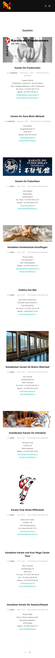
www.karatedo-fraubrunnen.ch (28, 98)
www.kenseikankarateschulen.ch (27, 268)
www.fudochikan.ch (27, 205)
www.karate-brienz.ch (28, 391)
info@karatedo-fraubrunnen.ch (27, 95)
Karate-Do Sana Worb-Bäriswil (27, 116)
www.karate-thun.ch (27, 583)
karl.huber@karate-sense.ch (27, 534)
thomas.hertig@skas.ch (27, 271)
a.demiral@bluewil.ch (27, 138)
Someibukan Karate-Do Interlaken (27, 432)
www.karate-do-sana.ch (27, 140)
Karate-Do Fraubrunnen (27, 67)
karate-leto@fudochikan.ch (27, 208)
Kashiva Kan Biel (27, 290)
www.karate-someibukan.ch (27, 454)
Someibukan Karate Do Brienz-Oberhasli (27, 367)
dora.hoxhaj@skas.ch (27, 394)
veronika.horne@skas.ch (27, 457)
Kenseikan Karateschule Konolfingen (27, 247)
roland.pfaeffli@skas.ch (27, 629)
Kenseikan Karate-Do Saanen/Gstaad (27, 604)
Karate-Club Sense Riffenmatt (27, 509)
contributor (13, 73)
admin (12, 186)
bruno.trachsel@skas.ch (27, 586)
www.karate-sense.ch (27, 531)
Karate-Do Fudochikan (27, 181)
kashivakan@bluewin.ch (27, 314)
